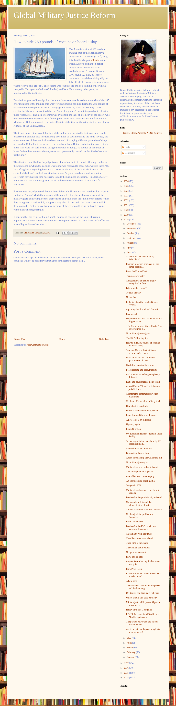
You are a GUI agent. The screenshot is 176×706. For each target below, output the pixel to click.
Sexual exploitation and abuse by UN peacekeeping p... (143, 442)
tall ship (95, 60)
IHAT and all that (134, 557)
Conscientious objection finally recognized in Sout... (141, 282)
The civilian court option (138, 547)
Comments (128, 153)
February (131, 652)
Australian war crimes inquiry (140, 476)
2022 (126, 200)
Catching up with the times (139, 534)
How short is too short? (137, 406)
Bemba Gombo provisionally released (144, 497)
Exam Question (133, 429)
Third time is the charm (137, 543)
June (129, 252)
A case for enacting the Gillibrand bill (144, 457)
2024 (126, 191)
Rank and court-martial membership (143, 382)
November (132, 228)
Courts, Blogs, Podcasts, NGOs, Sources (142, 133)
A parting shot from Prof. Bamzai (142, 309)
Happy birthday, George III (139, 609)
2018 (126, 219)
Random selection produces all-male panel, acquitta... (143, 265)
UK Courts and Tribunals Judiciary (142, 593)
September (132, 238)
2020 (126, 210)
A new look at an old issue (138, 420)
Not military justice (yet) (138, 333)
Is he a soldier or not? (136, 288)
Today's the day (133, 292)
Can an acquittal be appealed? (140, 471)
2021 (126, 205)
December (132, 223)
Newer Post (19, 339)
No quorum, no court (136, 552)
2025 (126, 186)
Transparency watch (135, 276)
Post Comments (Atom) (38, 345)
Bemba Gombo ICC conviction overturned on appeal (141, 528)
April (129, 643)
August (130, 243)
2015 (126, 673)
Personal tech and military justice (142, 410)
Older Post (104, 339)
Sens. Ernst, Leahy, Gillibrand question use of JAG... (140, 359)
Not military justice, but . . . (139, 462)
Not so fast (131, 297)
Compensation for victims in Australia (144, 509)
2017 (126, 663)
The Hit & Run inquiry (137, 338)
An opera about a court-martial (140, 481)
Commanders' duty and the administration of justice (139, 503)
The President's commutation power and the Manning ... (143, 587)
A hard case (131, 581)
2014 (126, 677)
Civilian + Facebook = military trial (143, 401)
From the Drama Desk (136, 271)
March (130, 647)
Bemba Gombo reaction (137, 453)
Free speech (131, 314)
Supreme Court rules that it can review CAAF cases (141, 351)
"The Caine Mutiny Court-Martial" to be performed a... (144, 327)
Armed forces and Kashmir (139, 448)
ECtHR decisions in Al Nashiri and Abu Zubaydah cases (142, 615)
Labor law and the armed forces (141, 415)
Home (62, 339)
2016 (126, 668)
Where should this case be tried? (141, 597)
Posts (126, 147)
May (129, 638)
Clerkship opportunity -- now (140, 365)
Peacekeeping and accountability (141, 370)
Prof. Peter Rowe (134, 569)
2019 (126, 215)
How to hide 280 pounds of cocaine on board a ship (143, 344)
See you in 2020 (133, 485)
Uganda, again (133, 424)
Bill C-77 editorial (135, 521)
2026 (126, 181)
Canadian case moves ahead (139, 538)
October (131, 233)
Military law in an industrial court (142, 467)
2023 (126, 195)
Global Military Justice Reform (64, 15)
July (129, 247)
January (131, 657)
